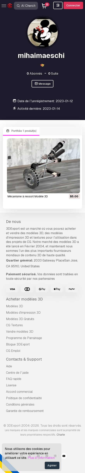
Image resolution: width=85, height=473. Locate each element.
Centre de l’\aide (17, 373)
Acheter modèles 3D (24, 299)
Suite (53, 74)
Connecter (73, 5)
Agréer (52, 465)
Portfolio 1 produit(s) (21, 131)
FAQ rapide (13, 379)
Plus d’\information (41, 458)
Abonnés (34, 74)
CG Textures (14, 325)
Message (42, 84)
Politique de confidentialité (24, 398)
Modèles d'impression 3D (23, 313)
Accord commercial (19, 392)
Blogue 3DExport (18, 344)
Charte (61, 434)
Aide (9, 366)
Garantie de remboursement (25, 411)
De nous (13, 221)
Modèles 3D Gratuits (20, 319)
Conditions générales (20, 404)
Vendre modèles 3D (19, 332)
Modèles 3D (14, 306)
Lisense (11, 385)
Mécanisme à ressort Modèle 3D (28, 196)
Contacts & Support (24, 359)
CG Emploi (13, 351)
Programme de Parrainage (24, 338)
